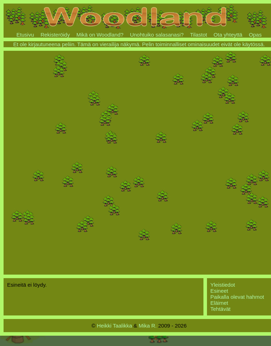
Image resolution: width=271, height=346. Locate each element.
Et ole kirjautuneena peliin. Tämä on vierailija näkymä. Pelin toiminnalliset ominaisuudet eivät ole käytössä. (139, 44)
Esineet (219, 291)
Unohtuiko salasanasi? (157, 35)
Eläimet (219, 303)
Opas (255, 35)
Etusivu (25, 35)
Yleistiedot (223, 285)
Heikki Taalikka (114, 326)
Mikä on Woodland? (99, 35)
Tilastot (198, 35)
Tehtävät (221, 309)
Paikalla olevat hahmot (237, 297)
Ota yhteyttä (228, 35)
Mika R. (148, 326)
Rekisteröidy (55, 35)
